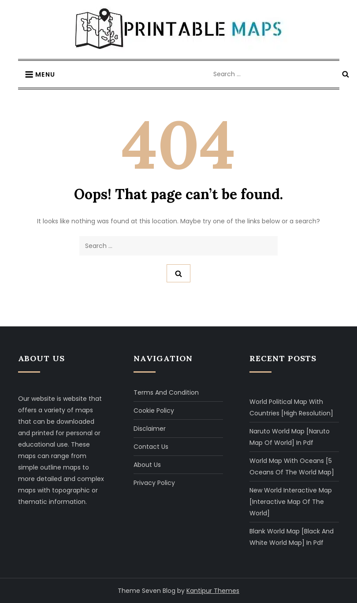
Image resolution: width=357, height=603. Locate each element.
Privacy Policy (154, 482)
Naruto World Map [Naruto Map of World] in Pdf (289, 437)
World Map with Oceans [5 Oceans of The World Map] (291, 466)
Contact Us (151, 446)
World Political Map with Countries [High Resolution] (291, 407)
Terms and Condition (166, 392)
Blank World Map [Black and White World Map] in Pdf (291, 537)
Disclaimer (150, 428)
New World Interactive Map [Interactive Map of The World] (290, 502)
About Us (147, 464)
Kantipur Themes (212, 590)
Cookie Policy (154, 410)
